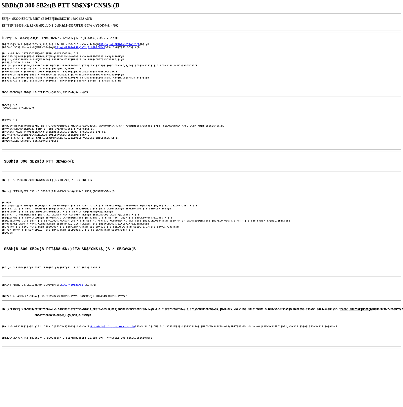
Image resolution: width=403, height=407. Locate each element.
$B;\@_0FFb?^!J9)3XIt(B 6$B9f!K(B (80, 48)
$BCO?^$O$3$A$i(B (73, 318)
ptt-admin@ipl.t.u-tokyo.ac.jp (112, 365)
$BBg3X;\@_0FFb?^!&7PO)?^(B (119, 45)
